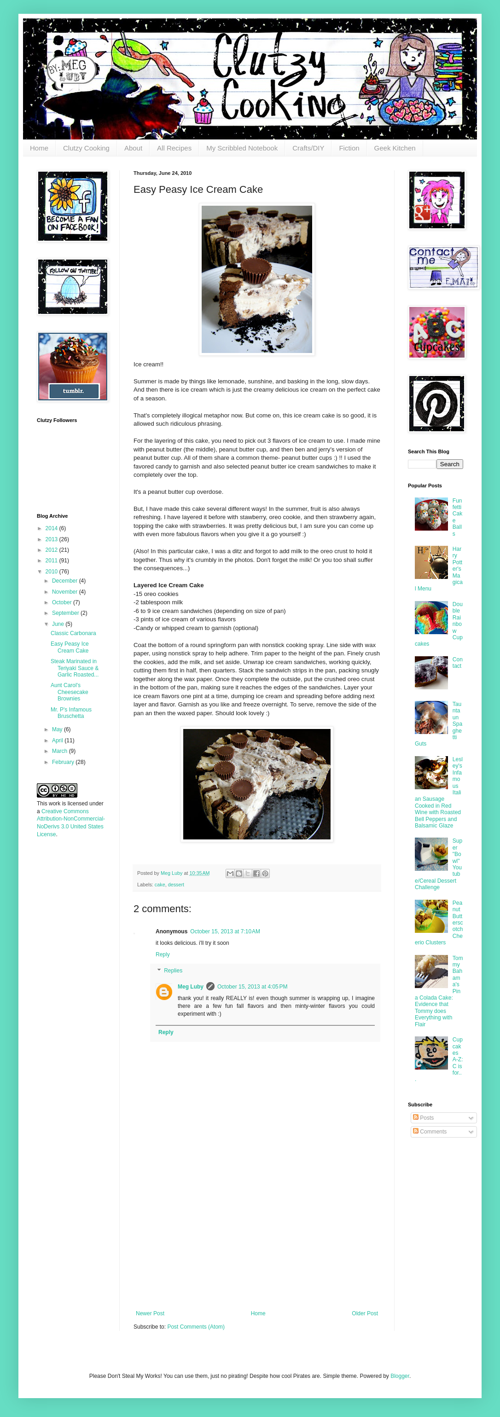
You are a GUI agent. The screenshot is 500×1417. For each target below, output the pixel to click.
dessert (176, 884)
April (58, 740)
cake (160, 884)
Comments (430, 1131)
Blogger (399, 1376)
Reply (163, 954)
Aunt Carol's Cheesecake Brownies (69, 692)
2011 (52, 560)
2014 (52, 528)
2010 (52, 571)
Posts (423, 1118)
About (133, 148)
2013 (52, 539)
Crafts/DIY (308, 148)
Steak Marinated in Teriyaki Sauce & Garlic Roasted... (75, 668)
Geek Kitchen (395, 148)
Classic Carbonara (73, 633)
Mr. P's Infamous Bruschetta (71, 712)
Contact (458, 662)
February (64, 762)
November (65, 592)
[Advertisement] (257, 1241)
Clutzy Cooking (86, 148)
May (58, 729)
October (62, 602)
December (65, 581)
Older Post (365, 1313)
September (66, 613)
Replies (173, 971)
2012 (52, 550)
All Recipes (174, 148)
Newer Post (150, 1313)
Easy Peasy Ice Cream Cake (70, 647)
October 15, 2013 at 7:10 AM (225, 931)
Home (39, 148)
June (58, 624)
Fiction (349, 148)
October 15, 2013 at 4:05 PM (252, 986)
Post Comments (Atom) (196, 1327)
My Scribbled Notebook (242, 148)
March (60, 751)
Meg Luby (190, 986)
